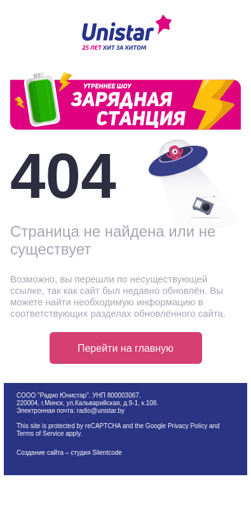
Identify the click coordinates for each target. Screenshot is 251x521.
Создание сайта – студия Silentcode (69, 452)
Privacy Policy (187, 425)
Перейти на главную (125, 348)
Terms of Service (40, 433)
